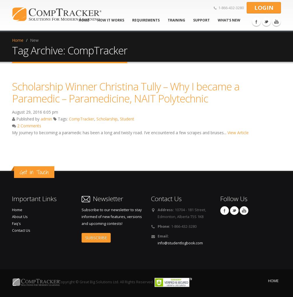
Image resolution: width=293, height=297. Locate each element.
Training (176, 20)
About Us (20, 216)
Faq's (16, 223)
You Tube (276, 21)
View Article (238, 132)
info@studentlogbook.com (180, 243)
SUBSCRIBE (96, 237)
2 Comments (29, 125)
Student (127, 119)
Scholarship (107, 119)
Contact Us (21, 230)
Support (201, 20)
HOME (273, 280)
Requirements (146, 20)
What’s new (229, 20)
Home (17, 40)
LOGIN (264, 7)
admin (46, 119)
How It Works (110, 20)
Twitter (266, 21)
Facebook (256, 21)
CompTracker (81, 119)
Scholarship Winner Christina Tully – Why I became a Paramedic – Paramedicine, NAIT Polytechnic (125, 92)
